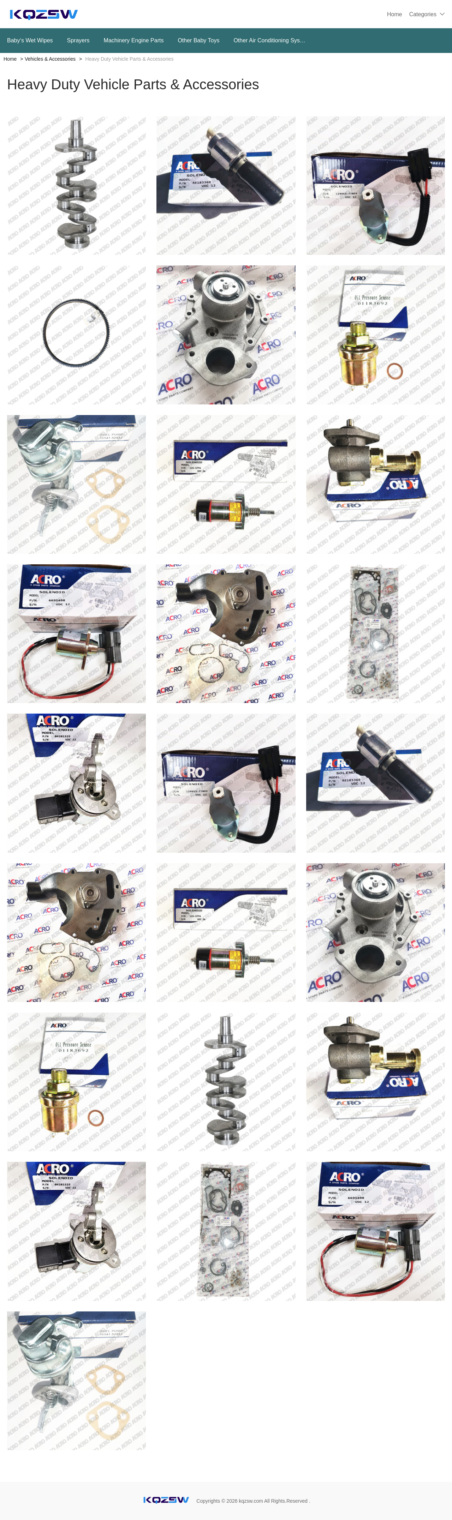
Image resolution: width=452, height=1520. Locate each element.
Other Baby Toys (198, 40)
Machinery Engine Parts (134, 40)
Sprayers (78, 40)
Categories (422, 14)
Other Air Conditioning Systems (270, 40)
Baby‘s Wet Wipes (30, 40)
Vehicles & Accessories (50, 59)
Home (394, 14)
